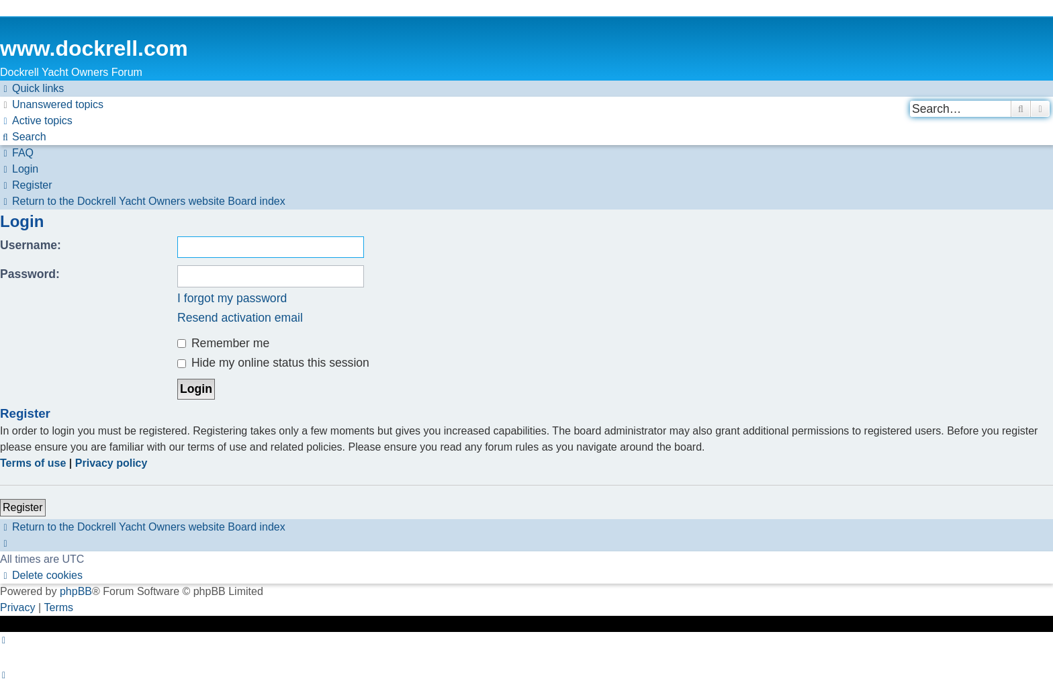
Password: (30, 274)
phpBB (76, 591)
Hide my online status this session (273, 362)
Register (23, 507)
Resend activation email (240, 317)
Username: (30, 245)
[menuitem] (51, 105)
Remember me (223, 343)
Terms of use (33, 463)
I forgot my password (232, 298)
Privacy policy (111, 463)
